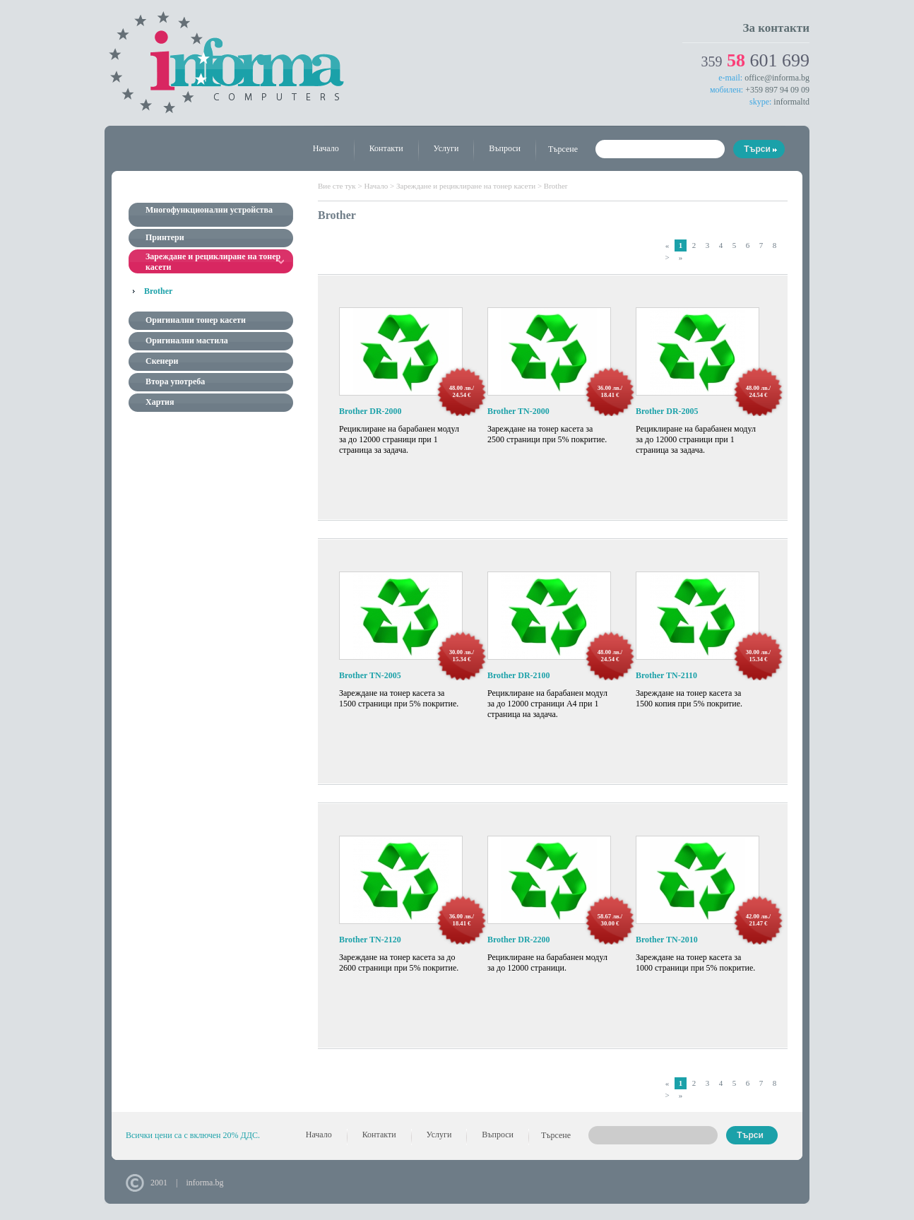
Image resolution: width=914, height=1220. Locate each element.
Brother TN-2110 (666, 675)
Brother (158, 291)
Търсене (563, 149)
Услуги (446, 148)
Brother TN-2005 (370, 675)
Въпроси (505, 148)
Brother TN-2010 (667, 939)
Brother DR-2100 (518, 675)
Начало (326, 148)
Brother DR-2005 (667, 411)
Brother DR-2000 (370, 411)
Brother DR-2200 (518, 939)
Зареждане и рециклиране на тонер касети (465, 186)
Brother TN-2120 (370, 939)
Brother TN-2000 (518, 411)
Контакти (386, 148)
